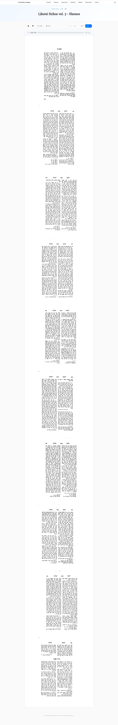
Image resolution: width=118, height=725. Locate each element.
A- (70, 26)
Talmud (56, 2)
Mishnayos (88, 2)
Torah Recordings (24, 2)
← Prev (81, 26)
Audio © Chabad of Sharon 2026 (52, 715)
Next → (88, 26)
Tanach (48, 2)
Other (97, 2)
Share (39, 26)
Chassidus (64, 2)
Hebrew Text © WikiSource (67, 715)
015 (65, 9)
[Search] (114, 2)
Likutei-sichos (55, 9)
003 (62, 9)
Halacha (73, 2)
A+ (75, 26)
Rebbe (80, 2)
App (48, 26)
